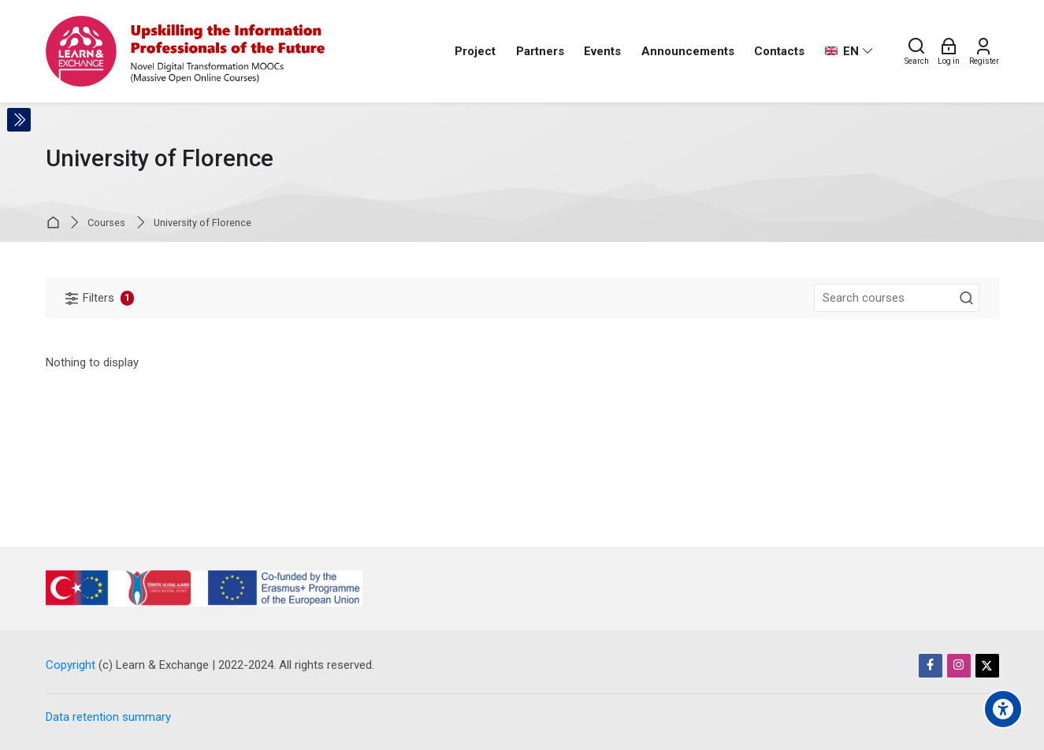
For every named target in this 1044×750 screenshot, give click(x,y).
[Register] (984, 51)
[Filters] (100, 298)
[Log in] (949, 51)
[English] (849, 51)
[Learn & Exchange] (185, 51)
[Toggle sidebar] (19, 120)
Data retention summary (108, 717)
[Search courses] (967, 298)
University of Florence (202, 223)
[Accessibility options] (1003, 709)
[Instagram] (959, 666)
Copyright (70, 665)
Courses (106, 223)
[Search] (917, 51)
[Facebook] (930, 666)
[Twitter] (987, 666)
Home (55, 223)
